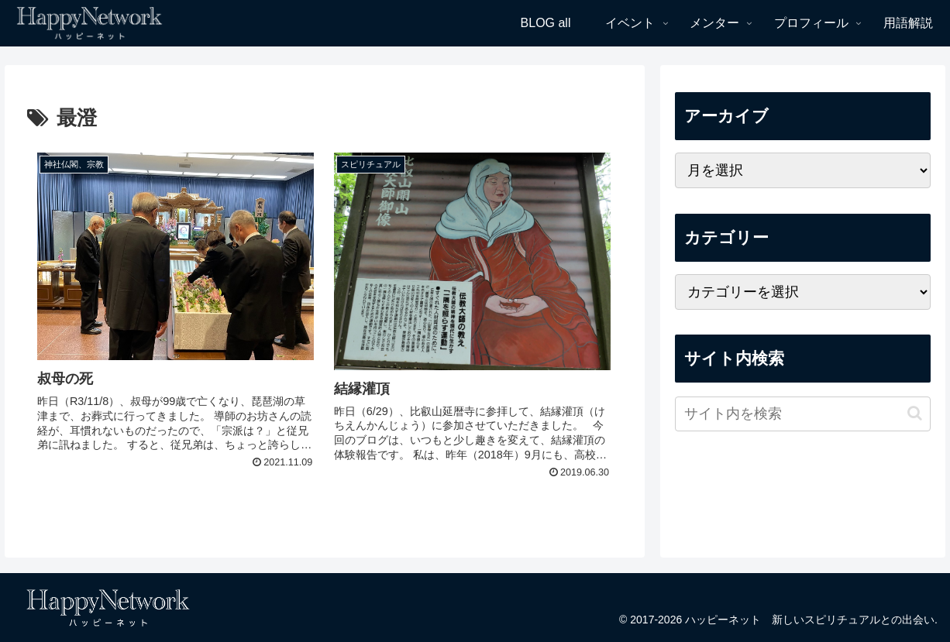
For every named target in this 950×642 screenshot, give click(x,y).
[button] (914, 413)
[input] (802, 414)
